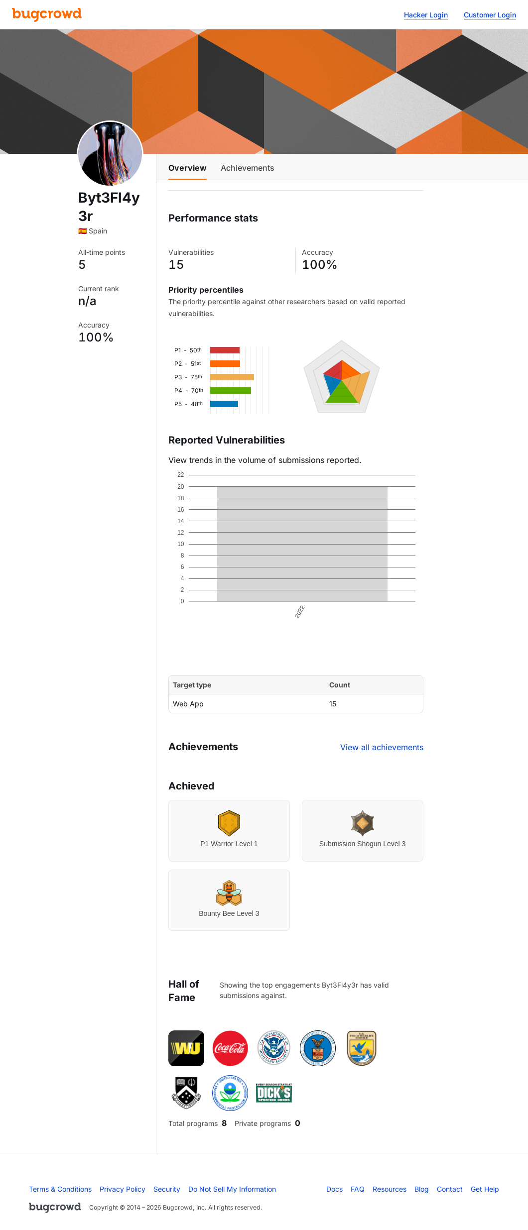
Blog (421, 1189)
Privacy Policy (122, 1189)
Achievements (247, 168)
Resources (389, 1189)
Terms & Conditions (60, 1189)
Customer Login (490, 14)
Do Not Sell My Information (232, 1189)
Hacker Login (426, 14)
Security (166, 1189)
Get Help (485, 1189)
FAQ (358, 1189)
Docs (334, 1189)
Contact (450, 1189)
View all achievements (381, 747)
